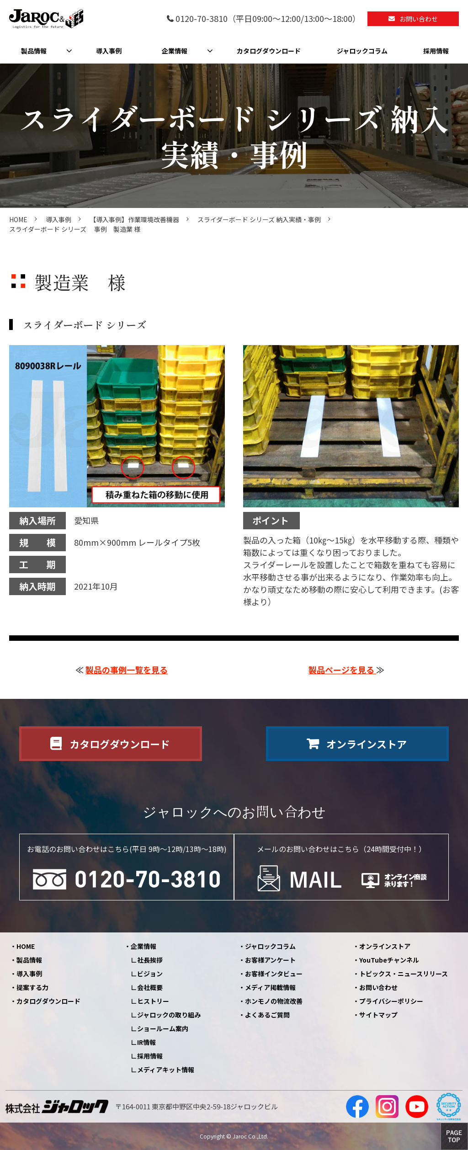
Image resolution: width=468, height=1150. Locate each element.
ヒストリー (153, 1001)
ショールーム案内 (162, 1028)
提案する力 (32, 987)
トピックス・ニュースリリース (403, 973)
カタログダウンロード (269, 50)
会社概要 (150, 987)
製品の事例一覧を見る (126, 670)
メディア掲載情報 (270, 987)
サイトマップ (378, 1014)
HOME (18, 219)
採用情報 (436, 50)
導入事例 (109, 50)
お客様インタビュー (274, 973)
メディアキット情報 (165, 1069)
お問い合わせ (418, 18)
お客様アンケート (270, 959)
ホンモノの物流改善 (274, 1001)
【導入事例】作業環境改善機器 (134, 219)
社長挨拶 (150, 959)
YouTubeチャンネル (389, 959)
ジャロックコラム (362, 50)
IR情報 (146, 1042)
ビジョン (150, 973)
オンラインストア (366, 743)
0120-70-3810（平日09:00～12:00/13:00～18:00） (268, 19)
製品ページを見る (342, 670)
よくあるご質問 (267, 1014)
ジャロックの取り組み (169, 1014)
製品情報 (34, 50)
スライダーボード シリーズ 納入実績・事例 (259, 219)
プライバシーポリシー (391, 1001)
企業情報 (174, 50)
